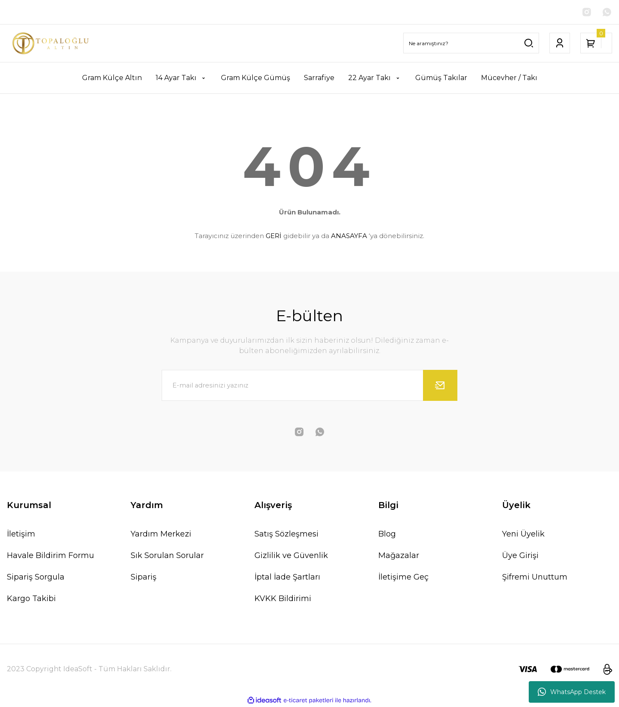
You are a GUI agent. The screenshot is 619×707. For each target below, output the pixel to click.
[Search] (471, 43)
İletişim (21, 534)
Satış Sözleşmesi (286, 534)
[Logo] (51, 43)
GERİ (274, 236)
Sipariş (143, 577)
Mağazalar (398, 555)
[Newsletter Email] (309, 385)
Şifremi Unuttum (534, 577)
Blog (387, 534)
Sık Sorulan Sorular (167, 555)
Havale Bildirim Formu (50, 555)
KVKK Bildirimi (282, 598)
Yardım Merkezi (161, 534)
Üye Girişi (520, 555)
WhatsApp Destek (572, 692)
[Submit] (440, 385)
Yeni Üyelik (523, 534)
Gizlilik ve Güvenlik (291, 555)
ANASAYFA (349, 236)
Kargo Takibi (31, 598)
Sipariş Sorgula (35, 577)
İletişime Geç (403, 577)
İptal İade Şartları (287, 577)
